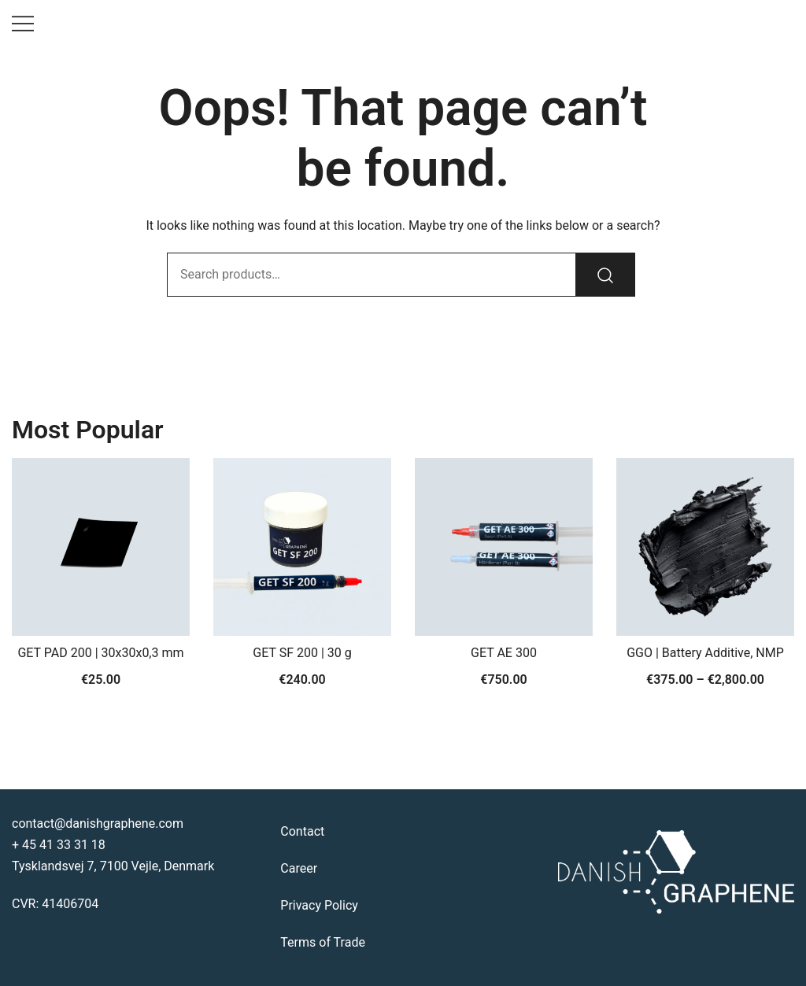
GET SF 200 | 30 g (302, 652)
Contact (302, 831)
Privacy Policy (319, 905)
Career (298, 868)
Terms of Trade (322, 942)
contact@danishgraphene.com (97, 823)
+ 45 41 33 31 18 (58, 844)
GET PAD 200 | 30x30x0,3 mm (100, 652)
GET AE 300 (504, 652)
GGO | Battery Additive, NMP (705, 652)
